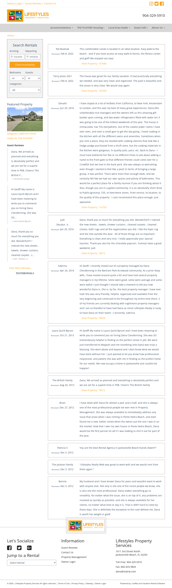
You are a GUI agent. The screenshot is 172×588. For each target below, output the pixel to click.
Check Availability (25, 64)
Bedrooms (15, 72)
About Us (158, 27)
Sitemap (89, 583)
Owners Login (15, 3)
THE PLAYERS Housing (90, 27)
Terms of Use (64, 583)
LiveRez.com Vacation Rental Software (148, 583)
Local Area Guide (119, 27)
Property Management (74, 557)
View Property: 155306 (94, 90)
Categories (16, 83)
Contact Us (50, 3)
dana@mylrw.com (126, 571)
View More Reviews (20, 268)
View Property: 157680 (94, 63)
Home (10, 35)
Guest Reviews (33, 3)
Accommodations (61, 27)
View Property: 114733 (94, 207)
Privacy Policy (78, 583)
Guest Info (141, 27)
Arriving (14, 51)
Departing (31, 51)
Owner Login (68, 561)
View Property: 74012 (93, 253)
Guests (29, 72)
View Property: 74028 (93, 318)
